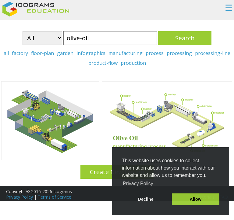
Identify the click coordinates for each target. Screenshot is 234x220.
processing (179, 53)
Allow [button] (195, 199)
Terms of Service (54, 197)
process (155, 53)
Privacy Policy (19, 197)
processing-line (212, 53)
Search (185, 38)
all (6, 53)
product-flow (103, 63)
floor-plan (42, 53)
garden (65, 53)
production (133, 63)
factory (20, 53)
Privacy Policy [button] (138, 183)
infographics (90, 53)
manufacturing (125, 53)
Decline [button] (146, 199)
